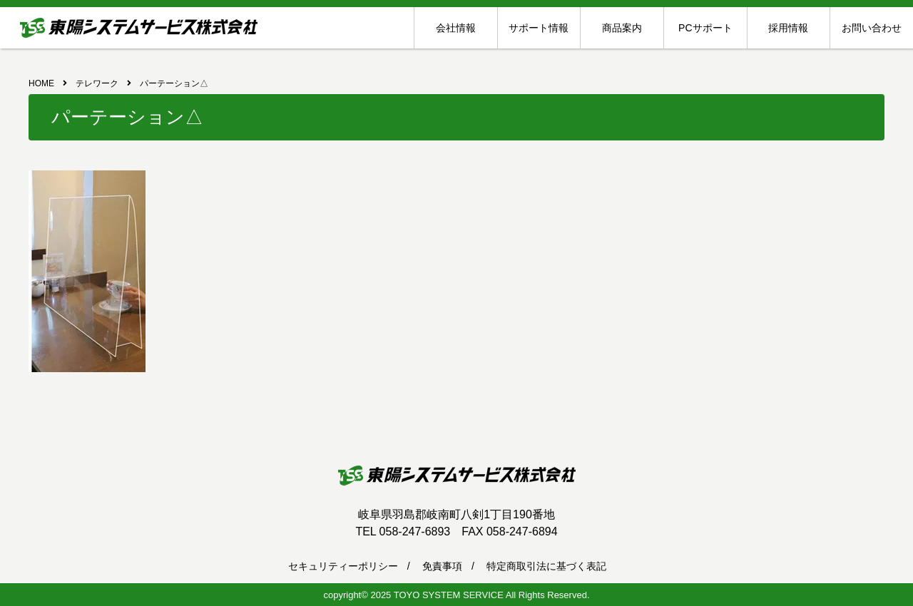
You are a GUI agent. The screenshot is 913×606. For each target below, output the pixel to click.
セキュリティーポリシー (343, 566)
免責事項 (442, 566)
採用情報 (788, 28)
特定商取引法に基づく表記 (546, 566)
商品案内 (622, 28)
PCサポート (705, 28)
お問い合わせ (872, 28)
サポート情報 (538, 28)
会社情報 (456, 28)
